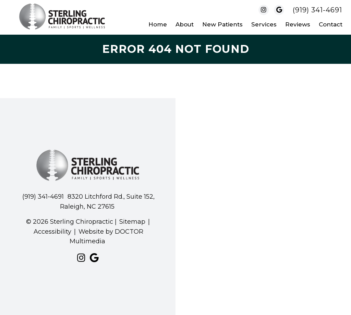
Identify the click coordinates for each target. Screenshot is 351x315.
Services (264, 24)
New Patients (222, 24)
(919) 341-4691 (317, 10)
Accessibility (52, 231)
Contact (330, 24)
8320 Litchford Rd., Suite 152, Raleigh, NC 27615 (107, 201)
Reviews (297, 24)
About (185, 24)
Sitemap (132, 221)
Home (157, 24)
